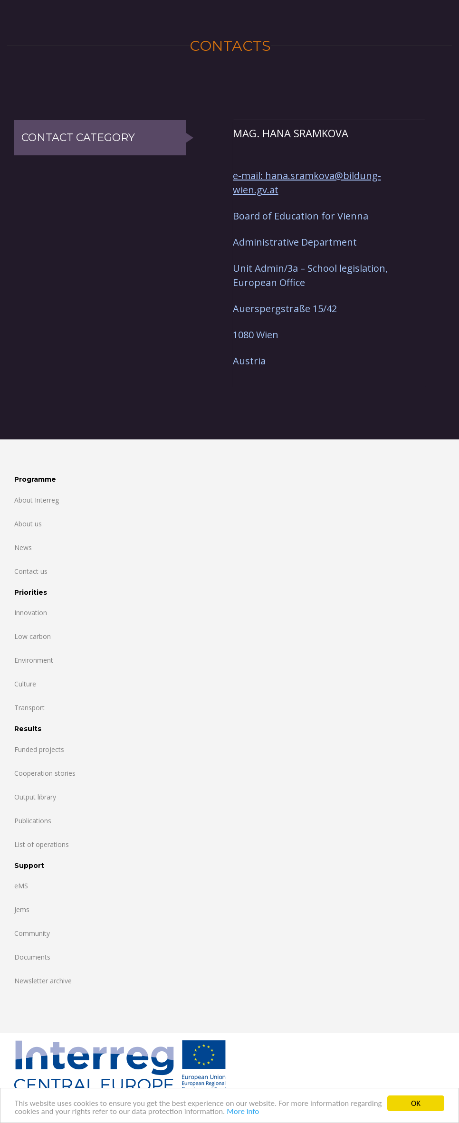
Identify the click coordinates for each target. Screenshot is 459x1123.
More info (243, 1112)
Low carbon (32, 636)
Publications (32, 820)
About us (28, 523)
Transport (29, 707)
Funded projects (39, 749)
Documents (32, 956)
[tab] (329, 133)
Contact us (31, 571)
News (23, 547)
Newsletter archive (43, 980)
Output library (35, 796)
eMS (21, 885)
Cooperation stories (45, 773)
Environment (33, 660)
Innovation (30, 612)
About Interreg (36, 499)
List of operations (41, 844)
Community (32, 933)
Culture (25, 683)
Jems (21, 909)
